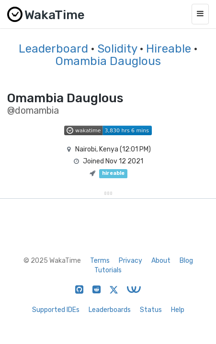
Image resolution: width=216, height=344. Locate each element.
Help (177, 310)
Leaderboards (110, 310)
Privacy (130, 261)
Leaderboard (53, 48)
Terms (100, 261)
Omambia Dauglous (108, 61)
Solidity (117, 48)
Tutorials (108, 270)
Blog (186, 261)
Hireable (168, 48)
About (161, 261)
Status (151, 310)
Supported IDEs (56, 310)
